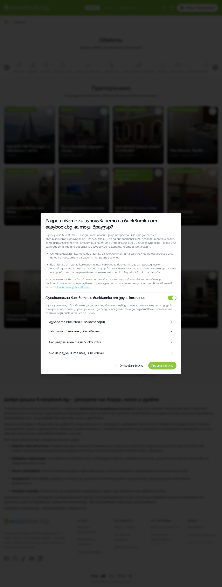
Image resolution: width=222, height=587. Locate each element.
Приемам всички (167, 365)
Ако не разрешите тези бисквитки (111, 353)
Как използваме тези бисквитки (111, 331)
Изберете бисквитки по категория (111, 322)
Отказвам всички (136, 365)
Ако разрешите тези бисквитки (111, 342)
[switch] (176, 298)
